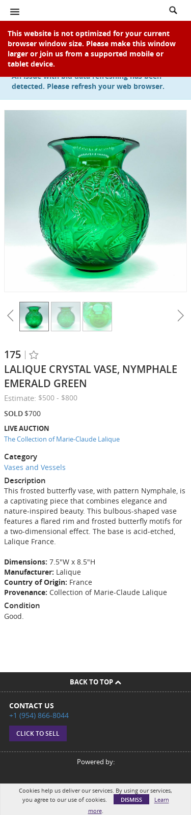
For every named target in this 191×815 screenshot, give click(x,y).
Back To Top (95, 681)
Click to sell (38, 733)
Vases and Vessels (35, 467)
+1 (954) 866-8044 (39, 715)
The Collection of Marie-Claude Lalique (62, 439)
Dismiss (131, 799)
